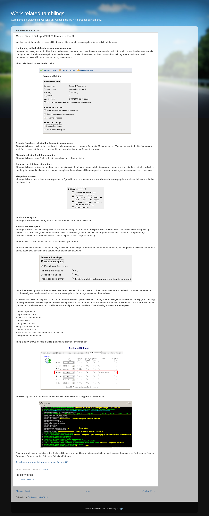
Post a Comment (27, 480)
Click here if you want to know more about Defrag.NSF (42, 462)
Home (86, 491)
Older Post (148, 491)
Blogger (120, 509)
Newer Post (23, 491)
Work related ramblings (37, 13)
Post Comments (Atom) (38, 497)
